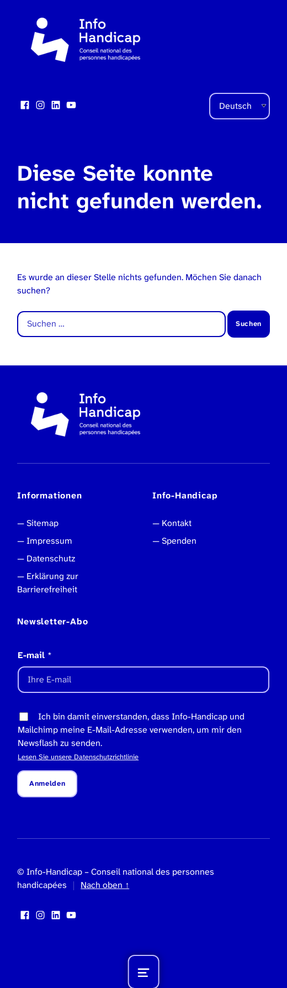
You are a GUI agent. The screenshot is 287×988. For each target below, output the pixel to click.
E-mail (35, 655)
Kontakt (177, 523)
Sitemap (42, 523)
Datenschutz (50, 558)
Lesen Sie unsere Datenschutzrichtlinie (78, 756)
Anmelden (47, 783)
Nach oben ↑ (105, 885)
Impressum (49, 540)
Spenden (179, 540)
